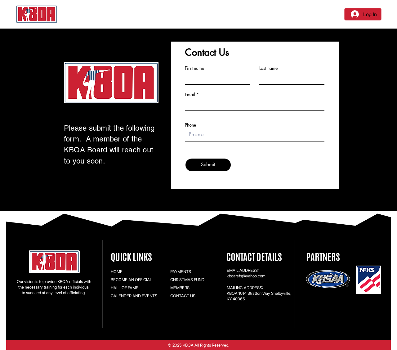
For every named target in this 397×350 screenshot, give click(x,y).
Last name (268, 68)
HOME (117, 271)
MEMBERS (180, 287)
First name (194, 68)
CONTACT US (182, 295)
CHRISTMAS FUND (187, 279)
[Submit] (208, 165)
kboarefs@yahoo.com (246, 275)
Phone (190, 125)
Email (190, 94)
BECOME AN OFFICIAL (131, 279)
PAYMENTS (180, 271)
